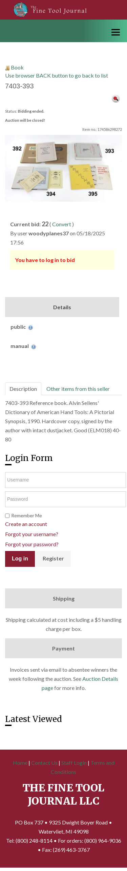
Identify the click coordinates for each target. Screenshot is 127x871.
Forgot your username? (31, 534)
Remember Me (26, 515)
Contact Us (44, 762)
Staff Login (74, 762)
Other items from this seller (78, 388)
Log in (20, 558)
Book (17, 67)
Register (53, 558)
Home (20, 762)
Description (23, 388)
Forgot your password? (32, 544)
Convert (61, 224)
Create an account (26, 524)
